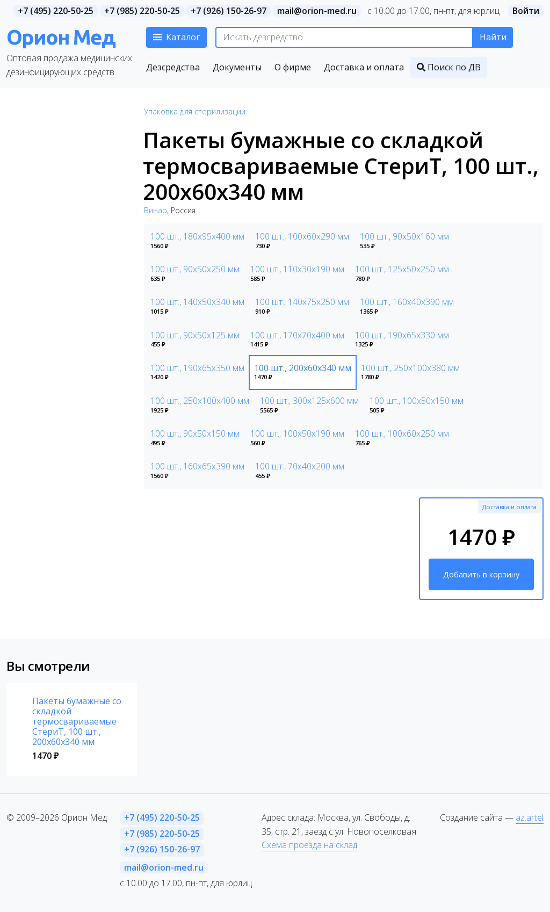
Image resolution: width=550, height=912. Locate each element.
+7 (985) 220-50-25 (142, 11)
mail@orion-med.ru (317, 11)
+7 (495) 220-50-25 (55, 11)
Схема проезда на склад (309, 845)
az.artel (530, 817)
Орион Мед (60, 36)
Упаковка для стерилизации (194, 111)
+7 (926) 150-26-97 (228, 11)
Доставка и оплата (509, 507)
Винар (155, 210)
